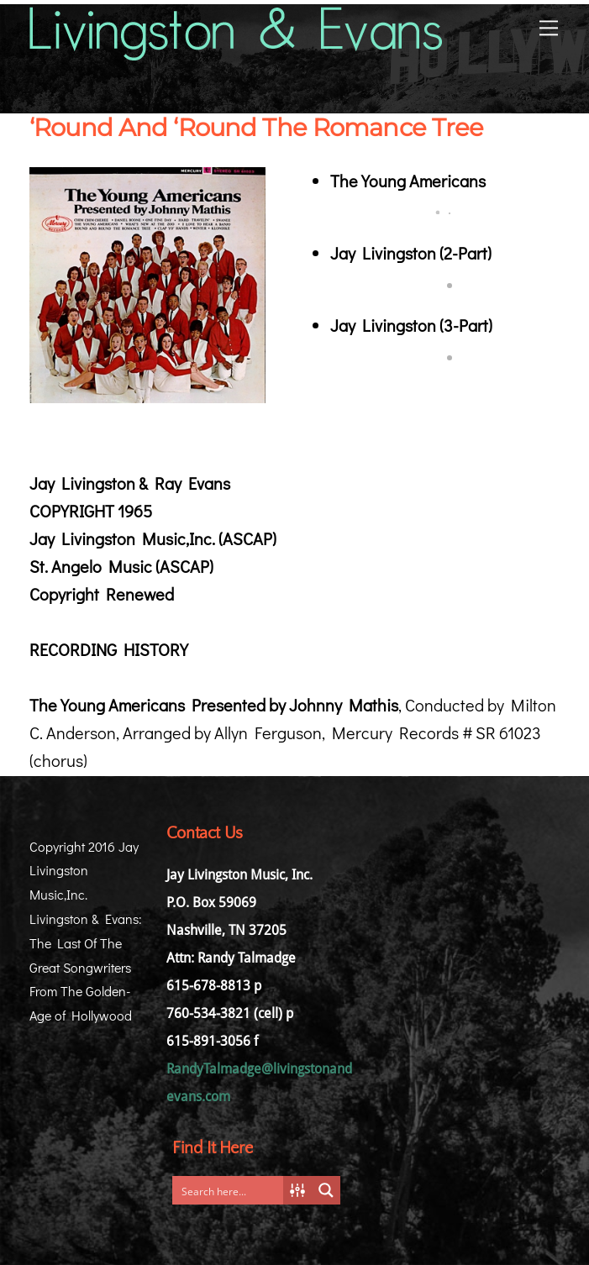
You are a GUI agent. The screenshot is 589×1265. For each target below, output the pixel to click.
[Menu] (548, 26)
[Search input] (231, 1190)
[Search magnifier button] (326, 1190)
